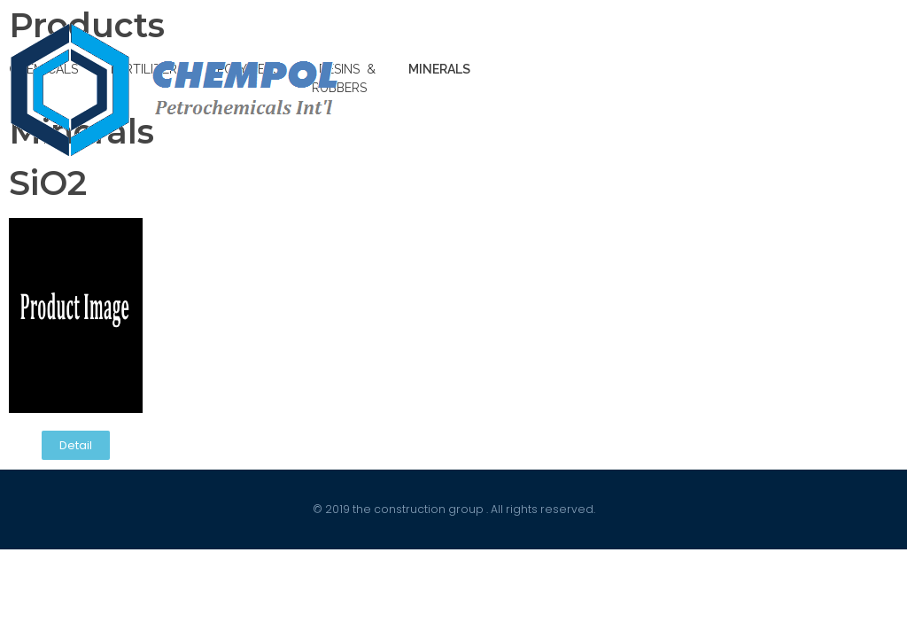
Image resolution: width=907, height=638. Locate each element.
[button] (76, 445)
